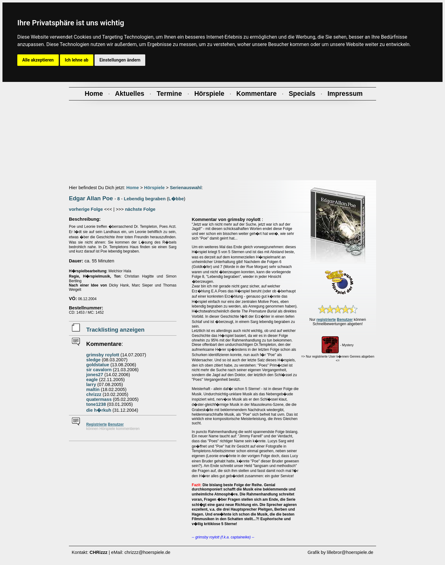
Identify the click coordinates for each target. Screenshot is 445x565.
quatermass (99, 399)
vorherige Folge (86, 209)
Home (132, 187)
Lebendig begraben (145, 198)
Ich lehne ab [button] (76, 59)
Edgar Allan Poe (91, 198)
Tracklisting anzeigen (115, 329)
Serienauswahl (186, 187)
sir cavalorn (99, 369)
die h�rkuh (98, 410)
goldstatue (97, 364)
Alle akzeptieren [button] (38, 59)
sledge (93, 359)
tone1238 (96, 404)
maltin (93, 389)
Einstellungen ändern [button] (120, 59)
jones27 (94, 374)
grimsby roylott (102, 354)
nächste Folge (140, 209)
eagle (92, 379)
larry (91, 384)
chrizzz (93, 394)
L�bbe (176, 198)
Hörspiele (154, 187)
